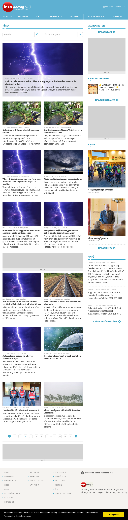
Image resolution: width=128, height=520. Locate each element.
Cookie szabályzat (63, 493)
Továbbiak (117, 17)
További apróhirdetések (105, 321)
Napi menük (75, 17)
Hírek (5, 17)
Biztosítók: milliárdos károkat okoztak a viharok (21, 131)
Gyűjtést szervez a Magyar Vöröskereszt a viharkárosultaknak (63, 131)
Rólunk (58, 485)
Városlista (30, 7)
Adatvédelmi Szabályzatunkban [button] (18, 516)
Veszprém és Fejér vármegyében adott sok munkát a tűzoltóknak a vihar (61, 232)
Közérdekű (34, 472)
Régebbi (76, 436)
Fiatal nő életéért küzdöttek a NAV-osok (21, 410)
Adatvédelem (60, 476)
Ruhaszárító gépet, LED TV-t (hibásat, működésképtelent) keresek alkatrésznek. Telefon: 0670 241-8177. (104, 311)
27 (70, 436)
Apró (6, 489)
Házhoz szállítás (37, 480)
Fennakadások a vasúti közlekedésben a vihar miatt (62, 303)
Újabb (9, 436)
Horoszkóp (9, 502)
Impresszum (60, 480)
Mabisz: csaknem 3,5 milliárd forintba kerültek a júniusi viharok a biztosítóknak (22, 303)
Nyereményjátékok (96, 17)
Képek (38, 17)
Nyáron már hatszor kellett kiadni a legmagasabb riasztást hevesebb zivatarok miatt (40, 83)
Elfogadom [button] (114, 515)
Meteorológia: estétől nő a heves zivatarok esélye (18, 357)
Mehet (37, 34)
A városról (35, 476)
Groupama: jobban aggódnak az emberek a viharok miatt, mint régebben (22, 232)
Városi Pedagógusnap (98, 238)
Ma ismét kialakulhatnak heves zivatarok (63, 179)
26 (65, 436)
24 (54, 436)
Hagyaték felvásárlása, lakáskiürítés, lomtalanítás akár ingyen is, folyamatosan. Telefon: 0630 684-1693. (105, 295)
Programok (23, 17)
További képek (105, 248)
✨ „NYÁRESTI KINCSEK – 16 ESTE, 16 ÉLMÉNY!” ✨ (111, 86)
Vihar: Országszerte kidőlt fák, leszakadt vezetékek (62, 411)
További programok (105, 100)
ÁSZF (57, 489)
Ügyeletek (8, 497)
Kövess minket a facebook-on (99, 472)
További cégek (105, 32)
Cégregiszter (56, 17)
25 (60, 436)
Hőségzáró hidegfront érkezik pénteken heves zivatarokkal (62, 357)
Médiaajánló (60, 472)
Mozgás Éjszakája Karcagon (100, 189)
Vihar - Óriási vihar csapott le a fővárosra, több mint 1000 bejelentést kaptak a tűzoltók (22, 182)
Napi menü (34, 485)
